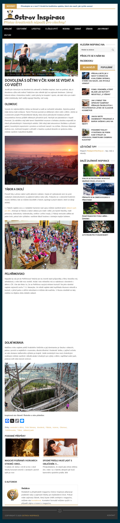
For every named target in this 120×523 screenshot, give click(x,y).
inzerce (55, 427)
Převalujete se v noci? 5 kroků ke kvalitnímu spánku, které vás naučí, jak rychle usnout (56, 6)
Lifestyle (35, 28)
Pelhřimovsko (10, 430)
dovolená (40, 427)
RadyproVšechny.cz (95, 151)
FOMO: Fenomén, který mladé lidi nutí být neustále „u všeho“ (102, 91)
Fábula (48, 427)
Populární (106, 67)
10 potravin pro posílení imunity (95, 235)
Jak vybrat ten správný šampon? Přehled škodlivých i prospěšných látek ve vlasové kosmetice (97, 105)
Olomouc (63, 427)
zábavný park (28, 430)
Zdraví (78, 28)
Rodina (66, 28)
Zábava (89, 28)
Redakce (27, 74)
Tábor (19, 430)
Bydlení (8, 28)
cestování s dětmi (17, 427)
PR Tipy (7, 35)
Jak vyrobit (103, 28)
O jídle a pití (51, 28)
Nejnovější (89, 67)
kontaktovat (36, 500)
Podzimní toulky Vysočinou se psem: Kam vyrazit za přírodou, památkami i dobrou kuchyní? (97, 135)
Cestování (22, 28)
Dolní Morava (30, 427)
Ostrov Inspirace (30, 516)
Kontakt (111, 515)
